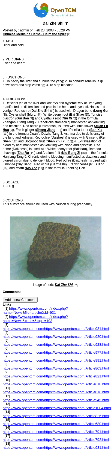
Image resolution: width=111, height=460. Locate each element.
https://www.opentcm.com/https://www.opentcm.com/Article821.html (56, 376)
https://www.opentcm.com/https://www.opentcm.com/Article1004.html (57, 408)
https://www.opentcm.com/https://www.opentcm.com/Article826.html (56, 416)
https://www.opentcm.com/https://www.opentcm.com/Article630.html (56, 424)
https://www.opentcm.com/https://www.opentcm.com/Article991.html (56, 360)
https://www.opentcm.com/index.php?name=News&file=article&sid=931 (35, 310)
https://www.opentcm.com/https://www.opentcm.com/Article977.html (56, 352)
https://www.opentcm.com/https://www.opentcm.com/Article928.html (56, 344)
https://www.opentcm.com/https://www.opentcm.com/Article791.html (56, 432)
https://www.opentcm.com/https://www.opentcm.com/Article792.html (56, 440)
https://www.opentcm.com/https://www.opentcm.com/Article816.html (56, 392)
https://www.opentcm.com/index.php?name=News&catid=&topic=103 (35, 319)
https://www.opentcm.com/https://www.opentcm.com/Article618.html (56, 384)
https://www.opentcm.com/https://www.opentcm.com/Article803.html (56, 368)
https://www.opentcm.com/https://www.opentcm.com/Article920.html (56, 337)
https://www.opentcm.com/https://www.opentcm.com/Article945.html (56, 400)
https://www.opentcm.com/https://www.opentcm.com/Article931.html (56, 329)
